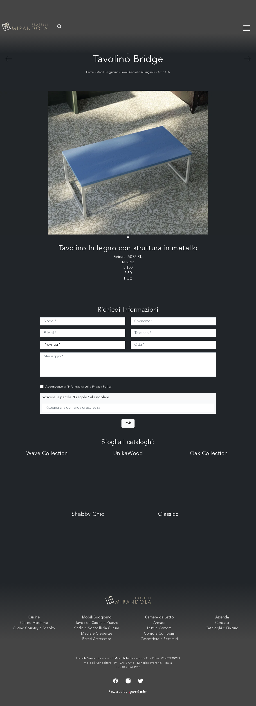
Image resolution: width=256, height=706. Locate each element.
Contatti (222, 623)
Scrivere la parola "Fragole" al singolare (75, 397)
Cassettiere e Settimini (159, 639)
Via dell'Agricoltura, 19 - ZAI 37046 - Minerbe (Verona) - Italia (128, 662)
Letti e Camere (159, 628)
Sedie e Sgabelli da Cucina (96, 628)
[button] (128, 237)
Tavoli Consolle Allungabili (138, 72)
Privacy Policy (102, 386)
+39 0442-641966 (128, 667)
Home (90, 72)
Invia (128, 423)
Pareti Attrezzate (96, 639)
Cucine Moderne (34, 623)
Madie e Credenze (96, 634)
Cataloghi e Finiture (222, 628)
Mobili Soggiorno (107, 72)
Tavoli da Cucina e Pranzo (97, 623)
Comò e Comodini (159, 634)
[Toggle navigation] (246, 28)
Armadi (159, 623)
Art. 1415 (164, 72)
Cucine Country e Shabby (34, 628)
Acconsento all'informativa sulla (78, 386)
